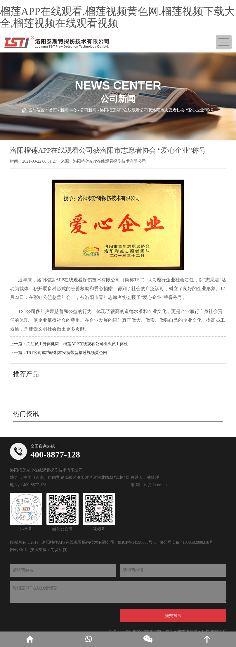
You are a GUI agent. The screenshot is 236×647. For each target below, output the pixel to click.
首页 (53, 110)
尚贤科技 (59, 550)
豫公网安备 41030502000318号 (186, 542)
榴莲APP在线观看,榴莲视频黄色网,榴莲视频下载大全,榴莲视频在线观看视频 (117, 17)
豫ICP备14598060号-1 (137, 542)
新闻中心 (68, 110)
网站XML (18, 550)
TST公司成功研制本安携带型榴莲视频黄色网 (66, 352)
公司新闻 (88, 110)
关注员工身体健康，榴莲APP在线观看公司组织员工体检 (77, 344)
